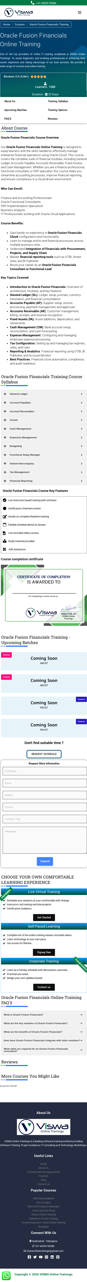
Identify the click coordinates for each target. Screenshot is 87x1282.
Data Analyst (43, 1202)
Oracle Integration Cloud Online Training (43, 1222)
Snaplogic (43, 1226)
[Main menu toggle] (80, 12)
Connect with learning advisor (43, 1172)
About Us (43, 1167)
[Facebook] (29, 1257)
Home (6, 24)
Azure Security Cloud (43, 1210)
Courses (20, 24)
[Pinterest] (58, 1257)
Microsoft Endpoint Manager (43, 1206)
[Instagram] (46, 1257)
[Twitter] (35, 1257)
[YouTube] (41, 1257)
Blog (43, 1180)
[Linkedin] (52, 1257)
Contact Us (43, 1184)
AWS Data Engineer (43, 1198)
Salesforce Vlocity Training (43, 1218)
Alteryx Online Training (43, 1214)
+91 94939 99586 (46, 3)
